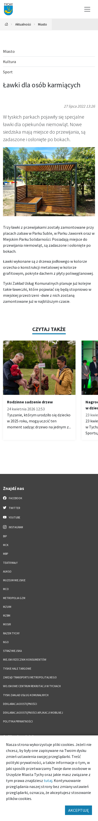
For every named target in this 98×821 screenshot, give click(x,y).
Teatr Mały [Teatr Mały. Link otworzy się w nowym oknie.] (10, 563)
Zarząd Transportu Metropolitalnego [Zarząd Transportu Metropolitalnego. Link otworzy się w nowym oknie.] (30, 677)
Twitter (11, 507)
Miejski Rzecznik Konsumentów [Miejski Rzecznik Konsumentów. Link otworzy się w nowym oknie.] (24, 659)
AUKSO (7, 571)
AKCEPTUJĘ (78, 810)
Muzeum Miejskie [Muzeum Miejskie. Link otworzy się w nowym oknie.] (14, 580)
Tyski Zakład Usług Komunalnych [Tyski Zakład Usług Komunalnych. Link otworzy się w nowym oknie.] (25, 695)
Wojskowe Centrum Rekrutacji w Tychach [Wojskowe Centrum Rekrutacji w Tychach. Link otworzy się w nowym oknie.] (32, 686)
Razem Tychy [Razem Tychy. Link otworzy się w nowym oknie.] (11, 633)
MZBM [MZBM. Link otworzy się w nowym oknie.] (6, 615)
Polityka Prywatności (18, 721)
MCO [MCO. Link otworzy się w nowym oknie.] (6, 589)
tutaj (48, 780)
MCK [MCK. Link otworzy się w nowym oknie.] (5, 545)
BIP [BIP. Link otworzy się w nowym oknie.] (5, 536)
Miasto (42, 24)
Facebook (12, 498)
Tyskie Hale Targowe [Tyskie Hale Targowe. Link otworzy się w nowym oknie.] (17, 668)
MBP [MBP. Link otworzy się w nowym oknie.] (5, 554)
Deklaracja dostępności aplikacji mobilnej (33, 712)
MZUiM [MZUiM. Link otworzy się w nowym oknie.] (7, 607)
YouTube (11, 517)
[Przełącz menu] (87, 9)
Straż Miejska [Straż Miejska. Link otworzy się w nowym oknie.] (12, 651)
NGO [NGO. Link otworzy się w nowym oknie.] (6, 642)
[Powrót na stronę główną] (6, 24)
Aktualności (23, 24)
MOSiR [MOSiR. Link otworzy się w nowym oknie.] (7, 624)
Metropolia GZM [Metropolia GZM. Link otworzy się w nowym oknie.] (14, 598)
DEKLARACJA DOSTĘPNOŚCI (20, 704)
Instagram (13, 527)
